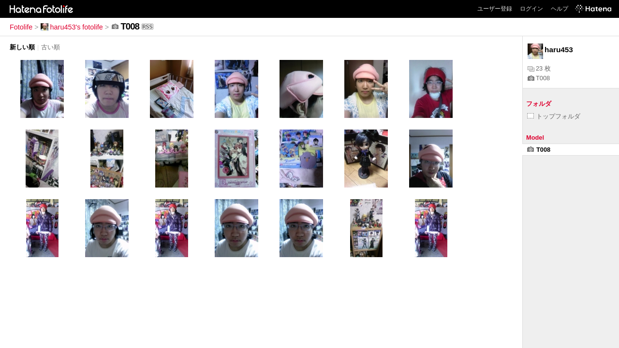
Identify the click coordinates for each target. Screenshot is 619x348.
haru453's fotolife (72, 27)
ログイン (531, 8)
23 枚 (539, 68)
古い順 (50, 47)
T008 (539, 78)
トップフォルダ (553, 116)
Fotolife (21, 27)
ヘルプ (559, 8)
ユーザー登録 (494, 8)
